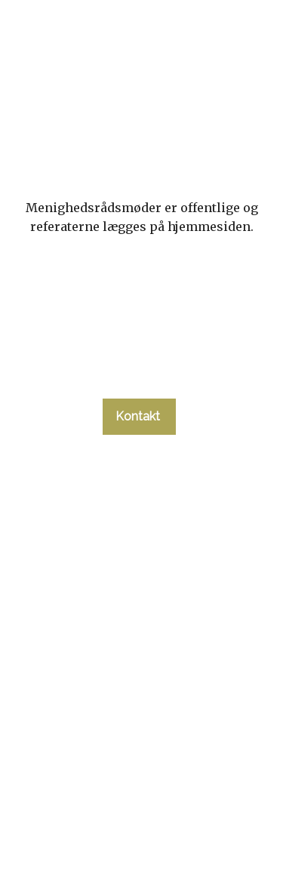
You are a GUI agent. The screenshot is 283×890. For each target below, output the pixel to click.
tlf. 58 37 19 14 (139, 371)
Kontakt (139, 416)
